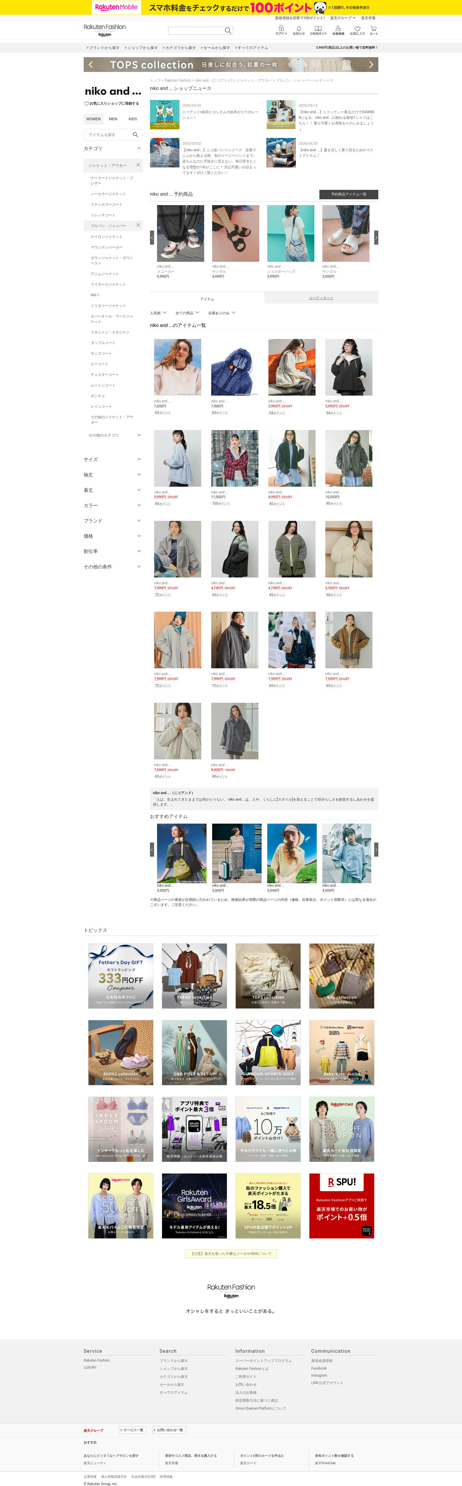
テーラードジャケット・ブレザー (112, 180)
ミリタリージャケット (108, 306)
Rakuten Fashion (178, 80)
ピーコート (99, 364)
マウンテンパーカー (107, 247)
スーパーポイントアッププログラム (263, 1356)
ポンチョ (98, 396)
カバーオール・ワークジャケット (112, 319)
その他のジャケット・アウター (112, 419)
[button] (181, 246)
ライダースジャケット (108, 284)
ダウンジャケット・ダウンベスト (112, 260)
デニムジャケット (105, 274)
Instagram (319, 1371)
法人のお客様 (246, 1388)
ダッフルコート (103, 343)
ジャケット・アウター (107, 165)
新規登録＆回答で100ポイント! (299, 18)
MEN (113, 119)
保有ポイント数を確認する (334, 1451)
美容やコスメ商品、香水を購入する (191, 1451)
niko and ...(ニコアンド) (213, 80)
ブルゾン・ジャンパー (108, 226)
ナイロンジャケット (107, 237)
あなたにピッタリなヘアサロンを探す (111, 1451)
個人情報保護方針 (114, 1472)
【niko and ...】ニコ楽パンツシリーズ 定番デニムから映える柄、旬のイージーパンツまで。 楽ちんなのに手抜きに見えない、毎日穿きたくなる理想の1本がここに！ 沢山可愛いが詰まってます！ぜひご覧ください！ (219, 161)
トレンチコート (103, 215)
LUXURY (90, 1363)
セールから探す (172, 1380)
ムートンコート (103, 385)
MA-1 (95, 295)
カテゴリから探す (174, 1372)
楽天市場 (368, 18)
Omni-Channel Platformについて (260, 1404)
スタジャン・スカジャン (110, 332)
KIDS (133, 119)
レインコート (101, 406)
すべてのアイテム (174, 1388)
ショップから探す (174, 1364)
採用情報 (166, 1472)
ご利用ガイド (246, 1372)
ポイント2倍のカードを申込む (262, 1451)
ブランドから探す (174, 1356)
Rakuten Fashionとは (252, 1364)
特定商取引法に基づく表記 (256, 1396)
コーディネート (321, 298)
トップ (155, 80)
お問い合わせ (246, 1380)
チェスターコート (105, 375)
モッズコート (101, 353)
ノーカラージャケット (108, 194)
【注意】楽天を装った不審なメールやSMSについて (231, 1249)
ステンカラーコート (107, 205)
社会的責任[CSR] (143, 1472)
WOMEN (93, 119)
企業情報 (90, 1472)
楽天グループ (341, 18)
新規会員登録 (322, 1356)
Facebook (319, 1364)
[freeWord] (113, 135)
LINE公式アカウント (327, 1378)
